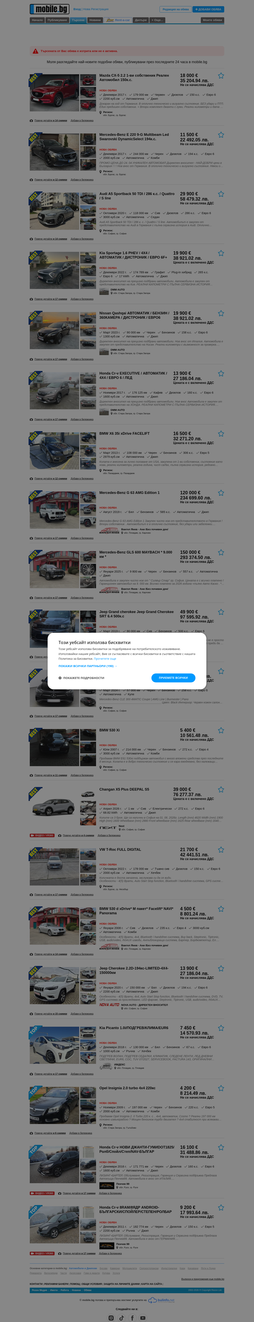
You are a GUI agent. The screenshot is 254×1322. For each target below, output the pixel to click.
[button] (127, 666)
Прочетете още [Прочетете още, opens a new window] (105, 659)
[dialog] (127, 661)
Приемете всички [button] (173, 678)
